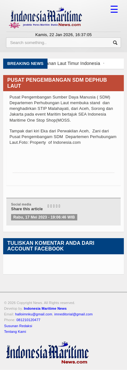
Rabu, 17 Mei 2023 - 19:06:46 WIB (44, 217)
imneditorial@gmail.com (73, 314)
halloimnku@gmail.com (33, 314)
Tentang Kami (15, 331)
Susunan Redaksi (18, 326)
